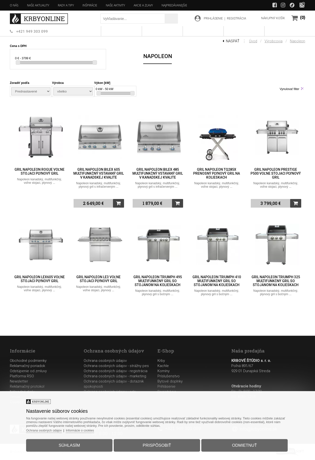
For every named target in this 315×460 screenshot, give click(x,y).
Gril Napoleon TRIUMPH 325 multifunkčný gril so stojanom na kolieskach (276, 281)
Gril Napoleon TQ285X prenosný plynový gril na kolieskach (216, 173)
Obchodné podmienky (28, 360)
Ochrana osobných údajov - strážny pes (116, 366)
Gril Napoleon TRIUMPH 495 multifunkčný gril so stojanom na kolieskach (157, 281)
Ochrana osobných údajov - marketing (115, 376)
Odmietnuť (240, 443)
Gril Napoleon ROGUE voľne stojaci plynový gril (39, 171)
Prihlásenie (166, 386)
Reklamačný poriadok (27, 366)
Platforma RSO (22, 376)
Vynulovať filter (289, 89)
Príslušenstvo (169, 376)
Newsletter (19, 381)
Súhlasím (73, 443)
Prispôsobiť (157, 443)
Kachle (163, 366)
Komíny (164, 371)
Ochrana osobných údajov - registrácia (115, 371)
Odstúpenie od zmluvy (28, 371)
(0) (302, 17)
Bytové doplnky (170, 381)
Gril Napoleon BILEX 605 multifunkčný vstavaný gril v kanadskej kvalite (98, 173)
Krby (161, 360)
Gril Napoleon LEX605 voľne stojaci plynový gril (39, 279)
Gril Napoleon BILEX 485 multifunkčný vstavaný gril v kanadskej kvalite (157, 173)
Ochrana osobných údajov (105, 360)
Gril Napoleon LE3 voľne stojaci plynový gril (98, 279)
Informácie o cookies (87, 428)
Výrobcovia (274, 41)
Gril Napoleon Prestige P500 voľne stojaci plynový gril (276, 173)
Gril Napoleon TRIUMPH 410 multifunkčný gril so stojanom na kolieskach (216, 281)
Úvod (253, 41)
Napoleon (297, 41)
